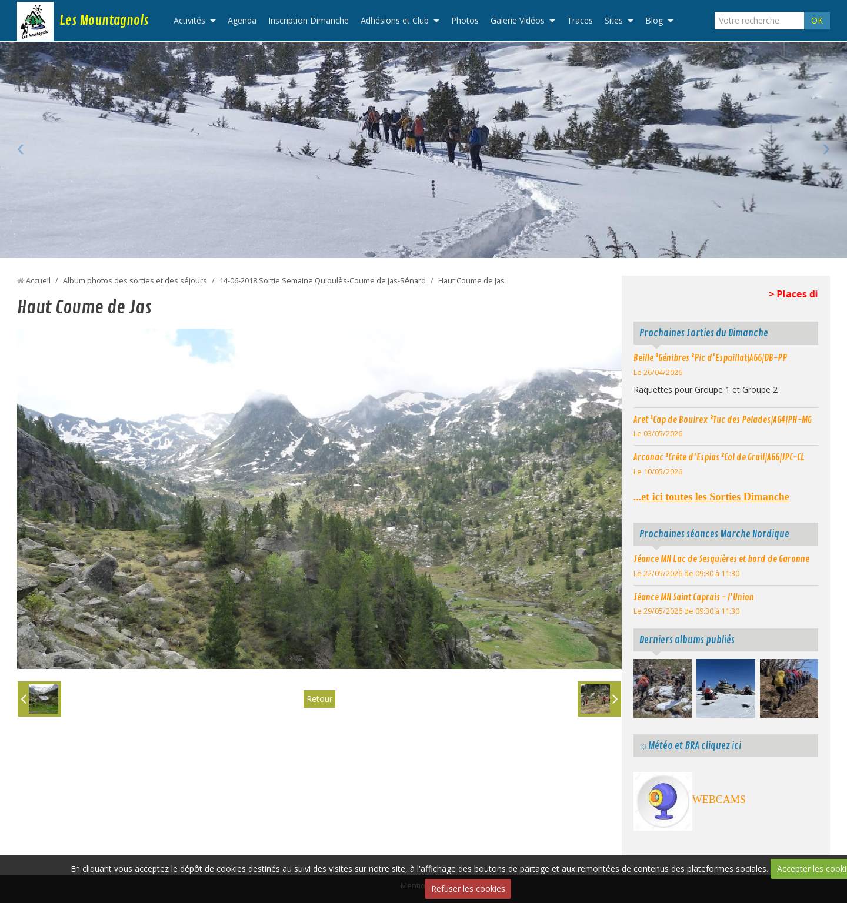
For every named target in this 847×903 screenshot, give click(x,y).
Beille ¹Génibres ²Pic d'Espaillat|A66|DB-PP (710, 358)
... (711, 497)
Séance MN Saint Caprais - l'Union (693, 597)
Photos (465, 20)
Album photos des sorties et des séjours (135, 281)
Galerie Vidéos (518, 20)
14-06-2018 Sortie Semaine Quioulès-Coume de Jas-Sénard (322, 281)
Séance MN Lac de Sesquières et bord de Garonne (721, 559)
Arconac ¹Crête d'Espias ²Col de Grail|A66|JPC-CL (719, 457)
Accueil (38, 281)
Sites (614, 20)
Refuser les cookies (468, 888)
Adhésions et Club (395, 20)
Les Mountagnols (103, 20)
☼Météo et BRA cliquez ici (690, 746)
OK (817, 20)
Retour (319, 698)
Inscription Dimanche (308, 20)
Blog (654, 20)
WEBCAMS (719, 799)
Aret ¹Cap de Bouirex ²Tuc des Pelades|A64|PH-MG (722, 420)
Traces (580, 20)
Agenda (242, 20)
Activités (189, 20)
